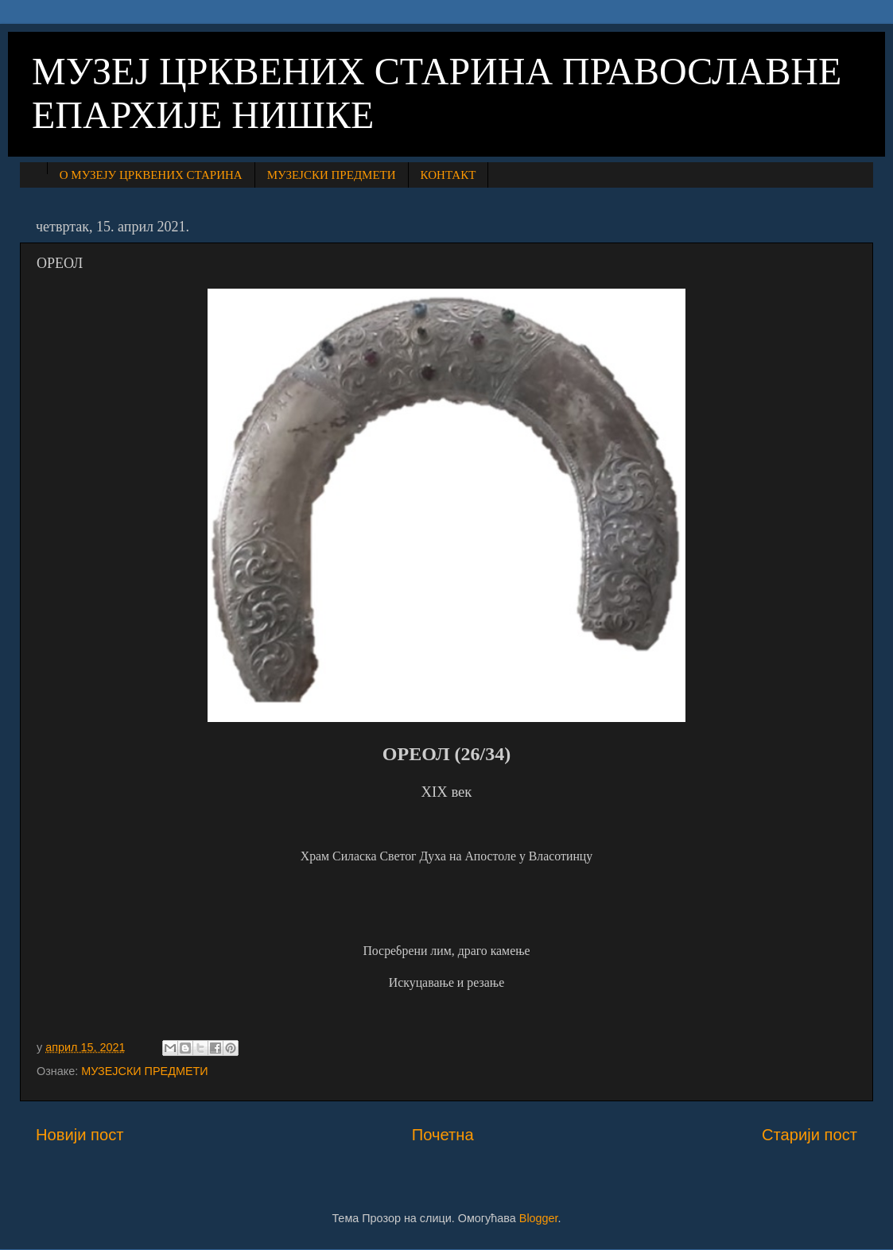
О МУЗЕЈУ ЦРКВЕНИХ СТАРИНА (151, 175)
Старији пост (809, 1134)
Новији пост (80, 1134)
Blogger (538, 1218)
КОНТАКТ (448, 175)
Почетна (443, 1134)
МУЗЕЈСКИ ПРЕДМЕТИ (331, 175)
